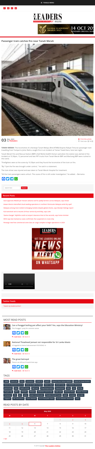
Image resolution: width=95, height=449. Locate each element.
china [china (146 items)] (22, 381)
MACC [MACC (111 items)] (17, 392)
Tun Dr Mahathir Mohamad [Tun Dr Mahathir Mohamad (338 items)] (65, 398)
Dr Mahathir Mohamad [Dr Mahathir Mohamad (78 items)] (74, 385)
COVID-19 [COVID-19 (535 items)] (39, 381)
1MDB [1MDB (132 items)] (6, 381)
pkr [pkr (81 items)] (20, 395)
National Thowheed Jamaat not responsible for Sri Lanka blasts (41, 342)
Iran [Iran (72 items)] (74, 388)
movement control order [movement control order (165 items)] (45, 392)
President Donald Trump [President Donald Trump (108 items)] (53, 395)
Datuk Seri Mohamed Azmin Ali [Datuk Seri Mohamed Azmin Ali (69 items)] (13, 385)
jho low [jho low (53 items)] (80, 388)
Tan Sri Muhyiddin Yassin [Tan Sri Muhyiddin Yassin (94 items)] (46, 398)
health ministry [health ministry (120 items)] (24, 388)
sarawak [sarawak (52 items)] (72, 395)
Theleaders (13, 141)
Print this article (84, 139)
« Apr (5, 438)
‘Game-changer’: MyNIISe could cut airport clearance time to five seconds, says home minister (36, 215)
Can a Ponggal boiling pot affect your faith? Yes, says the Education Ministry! (47, 325)
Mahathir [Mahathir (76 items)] (24, 392)
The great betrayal (20, 359)
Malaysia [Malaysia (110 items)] (32, 392)
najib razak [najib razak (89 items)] (59, 392)
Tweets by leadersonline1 (12, 306)
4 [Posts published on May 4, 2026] (9, 424)
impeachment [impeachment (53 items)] (60, 388)
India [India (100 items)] (68, 388)
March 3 (26, 337)
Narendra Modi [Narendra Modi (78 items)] (69, 392)
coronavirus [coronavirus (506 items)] (30, 381)
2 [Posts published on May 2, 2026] (72, 420)
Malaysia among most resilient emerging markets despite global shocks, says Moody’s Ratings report (38, 208)
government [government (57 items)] (8, 388)
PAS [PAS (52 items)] (15, 395)
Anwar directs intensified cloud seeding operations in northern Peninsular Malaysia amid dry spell (38, 204)
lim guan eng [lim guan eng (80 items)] (8, 392)
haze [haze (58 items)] (16, 388)
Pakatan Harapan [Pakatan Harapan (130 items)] (82, 392)
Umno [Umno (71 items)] (78, 398)
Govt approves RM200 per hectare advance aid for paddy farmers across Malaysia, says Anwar (36, 201)
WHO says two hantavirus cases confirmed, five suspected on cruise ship (29, 219)
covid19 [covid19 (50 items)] (47, 381)
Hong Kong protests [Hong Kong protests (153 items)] (47, 388)
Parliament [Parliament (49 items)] (7, 395)
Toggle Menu (47, 3)
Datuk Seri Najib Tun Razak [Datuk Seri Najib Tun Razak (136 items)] (34, 385)
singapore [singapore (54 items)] (7, 398)
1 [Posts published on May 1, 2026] (60, 420)
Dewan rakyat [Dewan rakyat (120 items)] (49, 385)
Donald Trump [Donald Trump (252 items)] (60, 385)
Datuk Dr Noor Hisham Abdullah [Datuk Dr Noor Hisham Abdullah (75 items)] (62, 381)
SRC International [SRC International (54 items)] (18, 398)
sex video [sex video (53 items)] (81, 395)
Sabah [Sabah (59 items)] (65, 395)
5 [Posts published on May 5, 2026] (22, 424)
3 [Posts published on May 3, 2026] (85, 420)
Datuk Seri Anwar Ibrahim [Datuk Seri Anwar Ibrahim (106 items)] (82, 381)
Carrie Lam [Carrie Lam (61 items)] (14, 381)
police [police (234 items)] (26, 395)
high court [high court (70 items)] (35, 388)
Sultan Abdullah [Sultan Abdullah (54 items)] (31, 398)
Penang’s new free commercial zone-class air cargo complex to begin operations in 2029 (34, 223)
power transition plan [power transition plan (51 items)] (36, 395)
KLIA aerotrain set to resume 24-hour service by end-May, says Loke (27, 212)
